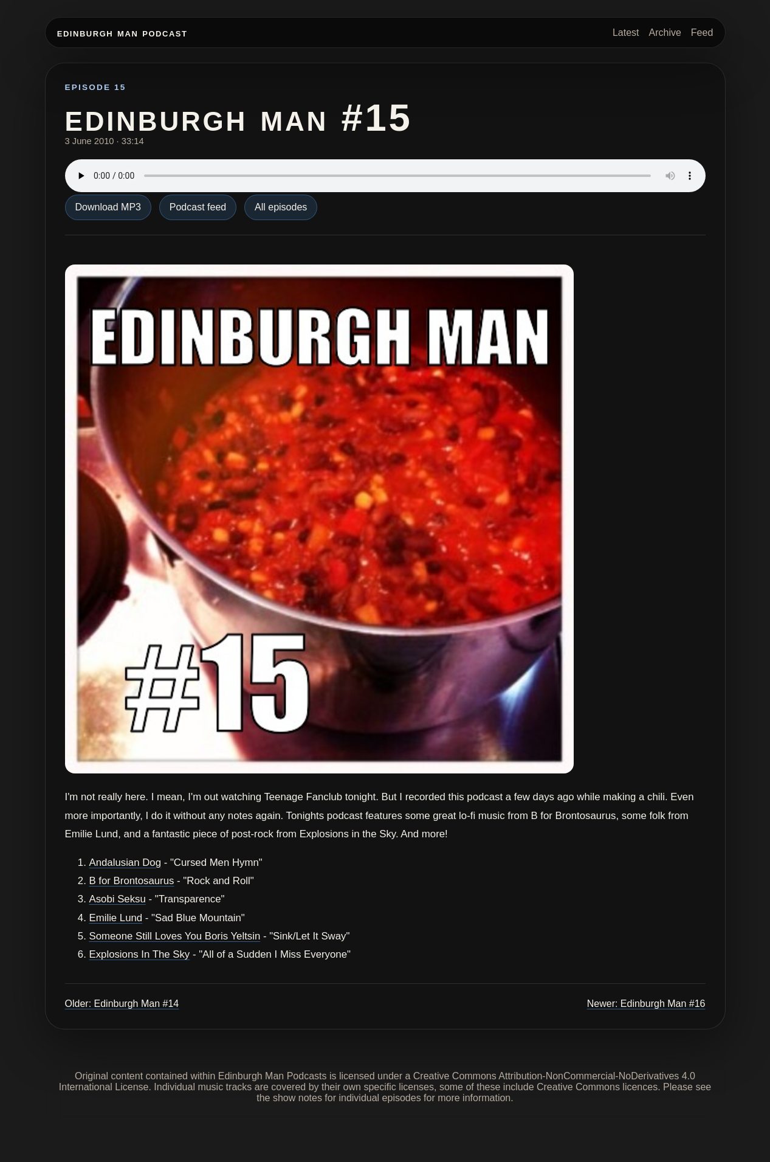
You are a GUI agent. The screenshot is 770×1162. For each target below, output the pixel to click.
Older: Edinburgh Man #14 (122, 1003)
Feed (702, 32)
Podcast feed (198, 207)
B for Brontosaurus (131, 881)
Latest (626, 32)
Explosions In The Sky (139, 954)
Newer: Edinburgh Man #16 (646, 1003)
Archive (664, 32)
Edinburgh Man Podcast (122, 32)
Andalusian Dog (125, 862)
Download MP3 (108, 207)
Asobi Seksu (117, 899)
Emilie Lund (116, 918)
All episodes (281, 207)
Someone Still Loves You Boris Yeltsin (175, 936)
